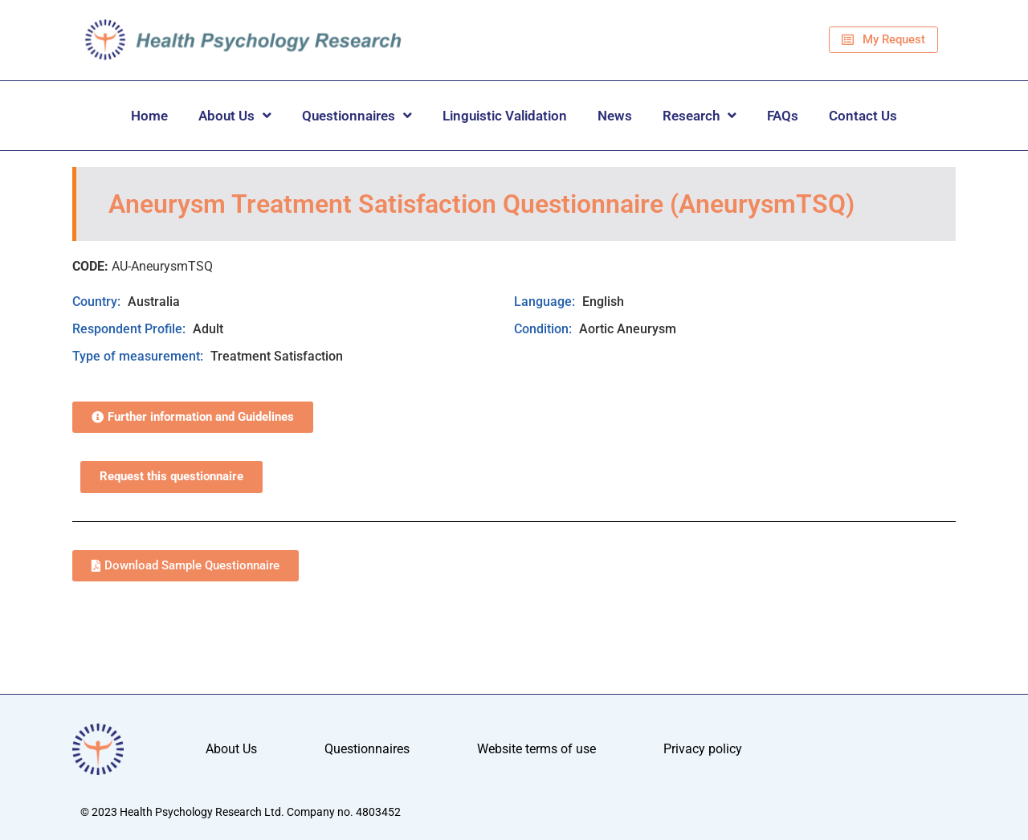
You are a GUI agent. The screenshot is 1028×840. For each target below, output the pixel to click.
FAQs (782, 116)
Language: (546, 301)
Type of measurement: (139, 356)
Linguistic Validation (505, 116)
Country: (98, 301)
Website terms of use (536, 748)
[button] (192, 417)
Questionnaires (357, 115)
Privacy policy (702, 748)
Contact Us (863, 116)
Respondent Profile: (130, 328)
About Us (234, 115)
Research (699, 115)
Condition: (544, 328)
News (615, 116)
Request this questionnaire (171, 476)
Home (149, 116)
